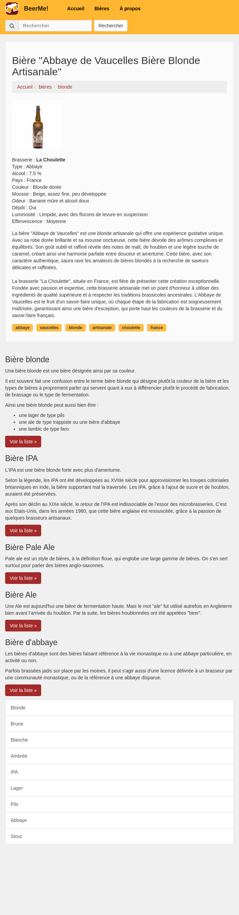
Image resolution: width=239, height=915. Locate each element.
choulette (131, 327)
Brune (17, 724)
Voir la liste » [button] (23, 441)
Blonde (18, 707)
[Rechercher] (55, 25)
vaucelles (49, 327)
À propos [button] (130, 8)
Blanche (19, 740)
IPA (14, 772)
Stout (16, 836)
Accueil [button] (75, 8)
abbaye (22, 327)
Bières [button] (102, 8)
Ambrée (19, 756)
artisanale (102, 327)
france (157, 327)
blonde (75, 327)
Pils (15, 804)
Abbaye (19, 820)
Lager (17, 788)
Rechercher (110, 25)
